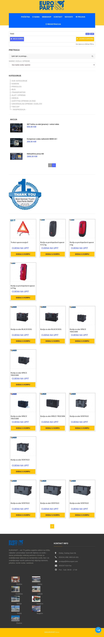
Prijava (80, 17)
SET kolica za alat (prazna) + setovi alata (43, 124)
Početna (25, 17)
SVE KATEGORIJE (19, 81)
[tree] (52, 95)
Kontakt (58, 17)
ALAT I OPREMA (19, 95)
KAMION (15, 84)
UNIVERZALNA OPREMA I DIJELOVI (27, 104)
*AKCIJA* (16, 107)
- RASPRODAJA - (19, 109)
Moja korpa (17, 39)
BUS (14, 89)
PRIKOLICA (16, 86)
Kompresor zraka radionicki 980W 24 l (42, 139)
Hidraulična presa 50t (35, 154)
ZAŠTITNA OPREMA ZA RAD (24, 101)
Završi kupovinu (85, 39)
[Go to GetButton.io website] (98, 634)
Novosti (69, 17)
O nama (36, 17)
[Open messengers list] (98, 630)
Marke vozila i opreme (19, 61)
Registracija (53, 24)
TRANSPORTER (18, 92)
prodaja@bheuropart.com (68, 561)
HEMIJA (15, 98)
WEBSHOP (46, 17)
